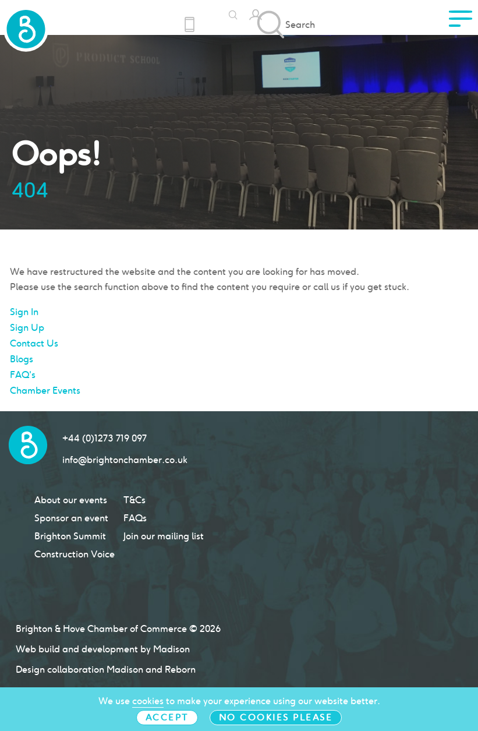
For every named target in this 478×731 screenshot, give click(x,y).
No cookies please (276, 717)
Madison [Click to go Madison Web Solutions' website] (171, 649)
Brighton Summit (70, 536)
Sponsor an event (71, 518)
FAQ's (23, 375)
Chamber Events (45, 390)
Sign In (24, 312)
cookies (148, 701)
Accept (167, 717)
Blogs (21, 359)
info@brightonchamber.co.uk (124, 460)
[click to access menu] (460, 22)
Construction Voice (74, 554)
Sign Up (27, 328)
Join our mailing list (163, 536)
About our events (70, 500)
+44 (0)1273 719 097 (104, 438)
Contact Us (34, 343)
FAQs (135, 518)
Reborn (180, 669)
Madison (125, 669)
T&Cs (134, 500)
